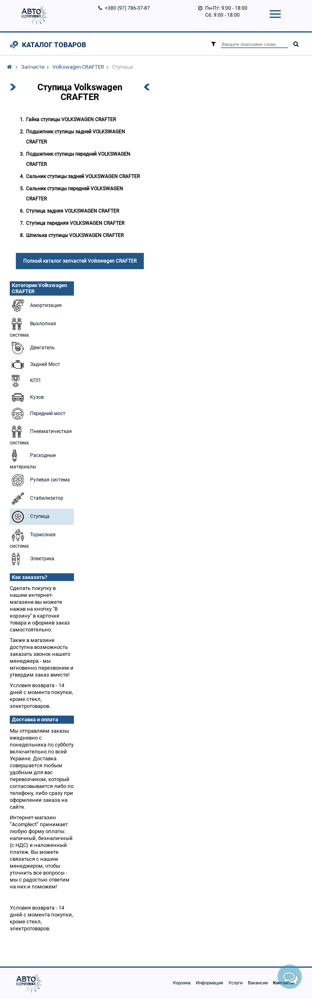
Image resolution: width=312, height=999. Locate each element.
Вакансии (258, 983)
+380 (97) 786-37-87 (127, 8)
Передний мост (37, 414)
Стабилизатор (36, 498)
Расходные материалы (33, 459)
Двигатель (32, 348)
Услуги (235, 983)
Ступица (30, 517)
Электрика (32, 559)
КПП (25, 381)
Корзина (182, 983)
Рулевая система (40, 480)
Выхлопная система (33, 327)
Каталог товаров (54, 45)
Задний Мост (35, 364)
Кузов (27, 397)
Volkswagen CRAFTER (78, 67)
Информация (209, 983)
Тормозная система (33, 538)
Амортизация (36, 306)
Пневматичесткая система (41, 435)
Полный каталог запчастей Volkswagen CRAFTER (79, 261)
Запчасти (33, 67)
